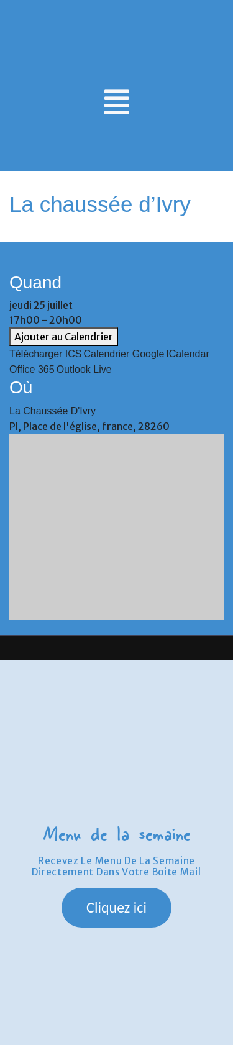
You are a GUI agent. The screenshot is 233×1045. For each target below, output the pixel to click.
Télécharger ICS (45, 354)
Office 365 (32, 369)
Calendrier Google (124, 354)
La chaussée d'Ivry (52, 411)
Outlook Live (84, 369)
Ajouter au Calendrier (63, 337)
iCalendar (187, 354)
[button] (116, 908)
